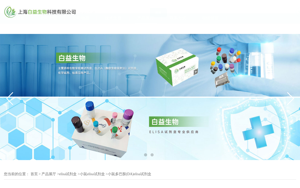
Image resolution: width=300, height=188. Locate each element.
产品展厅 (145, 28)
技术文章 (113, 28)
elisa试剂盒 (68, 174)
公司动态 (81, 28)
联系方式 (178, 28)
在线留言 (210, 28)
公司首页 (16, 28)
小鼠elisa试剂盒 (92, 174)
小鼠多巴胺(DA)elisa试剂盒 (129, 174)
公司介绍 (48, 28)
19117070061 (284, 14)
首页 (34, 174)
